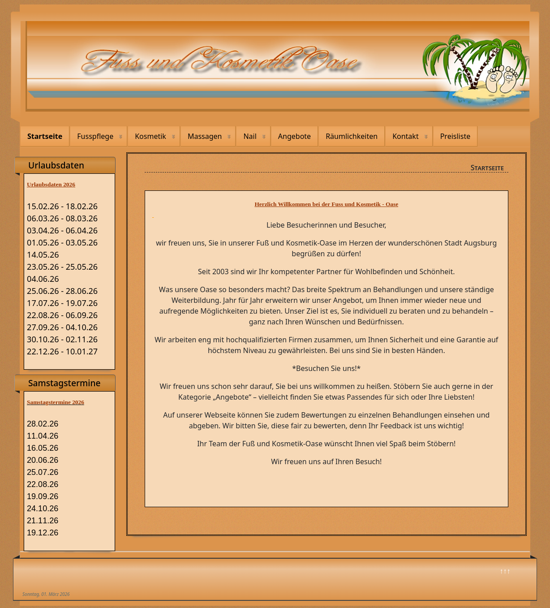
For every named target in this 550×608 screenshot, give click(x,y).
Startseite (44, 136)
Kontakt (405, 136)
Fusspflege (95, 136)
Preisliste (455, 136)
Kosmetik (150, 136)
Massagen (205, 136)
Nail (249, 136)
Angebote (294, 136)
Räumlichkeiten (352, 136)
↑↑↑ (505, 571)
